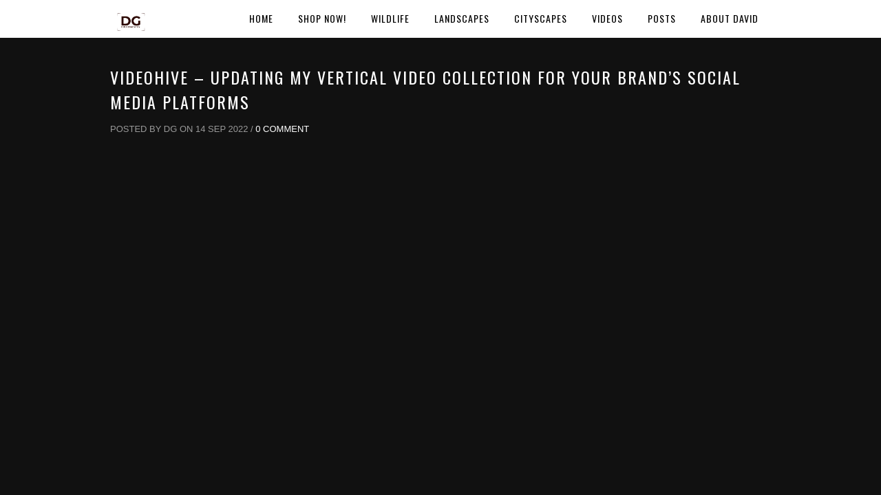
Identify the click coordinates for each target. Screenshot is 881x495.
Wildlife (390, 18)
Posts (662, 18)
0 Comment (282, 129)
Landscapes (461, 18)
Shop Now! (322, 18)
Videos (607, 18)
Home (261, 18)
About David (729, 18)
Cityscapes (540, 18)
